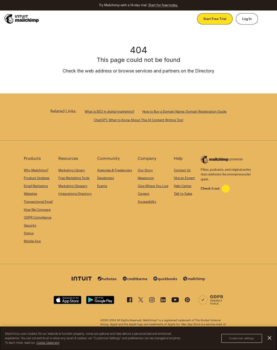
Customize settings (241, 338)
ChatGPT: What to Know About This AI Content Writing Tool (138, 120)
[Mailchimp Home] (22, 18)
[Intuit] (82, 280)
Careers (143, 193)
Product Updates (36, 178)
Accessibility (147, 201)
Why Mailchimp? (36, 170)
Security (30, 225)
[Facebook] (129, 301)
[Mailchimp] (194, 280)
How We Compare (37, 209)
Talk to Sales (183, 193)
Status (29, 233)
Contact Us (182, 170)
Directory (204, 70)
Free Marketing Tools (73, 178)
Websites (30, 193)
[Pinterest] (187, 301)
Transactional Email (38, 201)
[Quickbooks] (165, 280)
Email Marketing (36, 186)
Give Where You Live (153, 186)
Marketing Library (71, 170)
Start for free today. (163, 5)
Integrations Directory (75, 193)
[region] (138, 338)
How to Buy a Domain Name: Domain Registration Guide (184, 111)
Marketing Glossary (72, 186)
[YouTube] (175, 301)
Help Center (183, 186)
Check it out (210, 188)
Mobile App (32, 241)
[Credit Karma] (135, 280)
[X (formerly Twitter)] (140, 301)
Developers (105, 178)
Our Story (145, 170)
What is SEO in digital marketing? (109, 111)
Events (102, 186)
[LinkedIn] (163, 301)
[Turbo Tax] (107, 280)
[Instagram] (152, 301)
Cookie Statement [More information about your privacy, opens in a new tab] (47, 343)
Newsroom (146, 178)
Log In (247, 18)
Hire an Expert (184, 178)
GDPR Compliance (37, 217)
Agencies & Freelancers (114, 170)
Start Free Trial (214, 18)
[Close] (269, 338)
